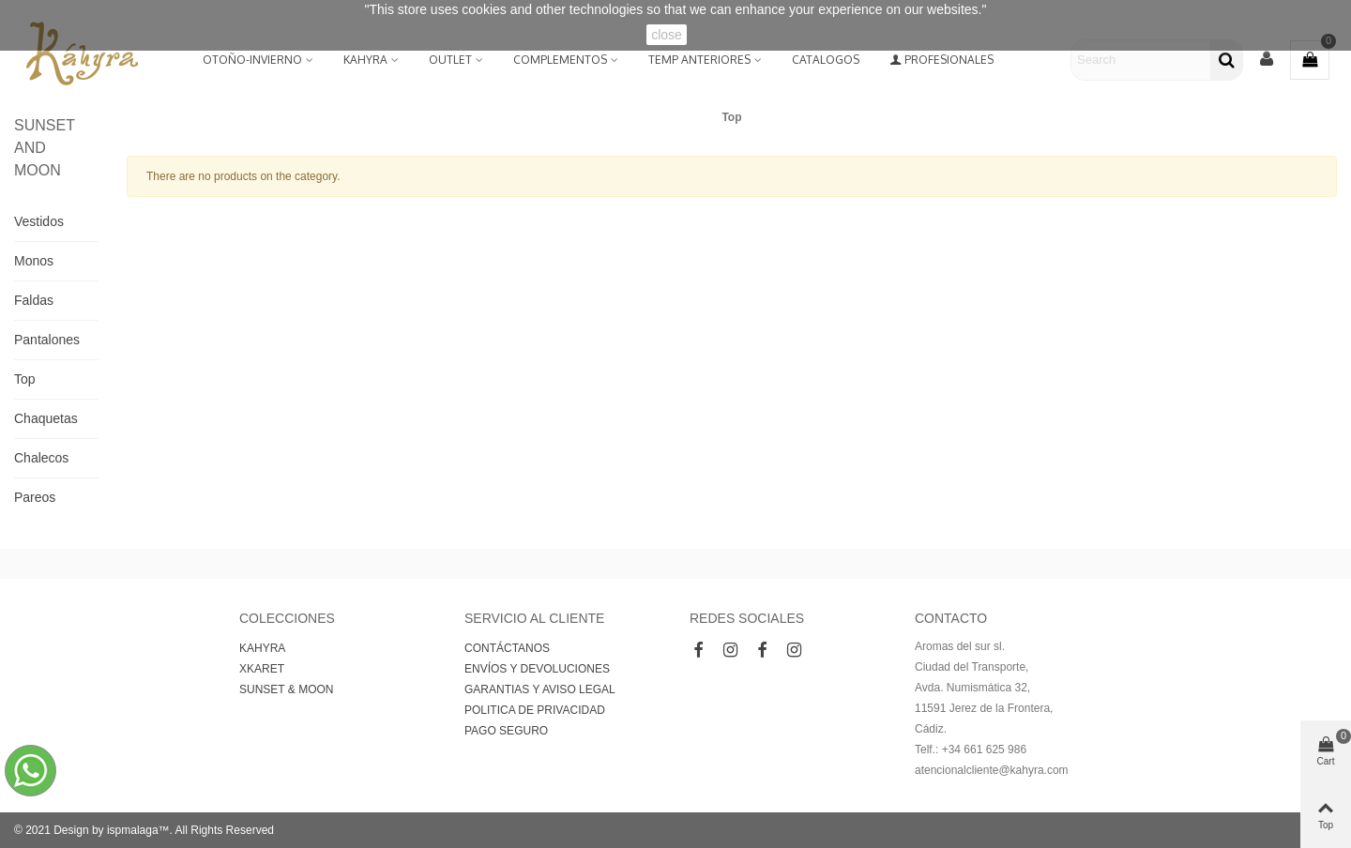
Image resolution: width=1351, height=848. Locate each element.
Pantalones (47, 339)
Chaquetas (46, 418)
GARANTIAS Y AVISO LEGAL (539, 689)
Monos (33, 260)
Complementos (560, 60)
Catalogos (825, 60)
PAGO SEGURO (506, 730)
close (666, 34)
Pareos (34, 497)
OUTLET (450, 60)
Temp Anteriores (699, 60)
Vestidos (39, 221)
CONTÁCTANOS (507, 648)
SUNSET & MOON (286, 689)
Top (25, 378)
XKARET (261, 668)
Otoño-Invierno (252, 60)
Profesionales (941, 60)
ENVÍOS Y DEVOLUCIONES (537, 668)
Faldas (33, 300)
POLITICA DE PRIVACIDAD (534, 710)
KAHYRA (365, 60)
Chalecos (41, 457)
